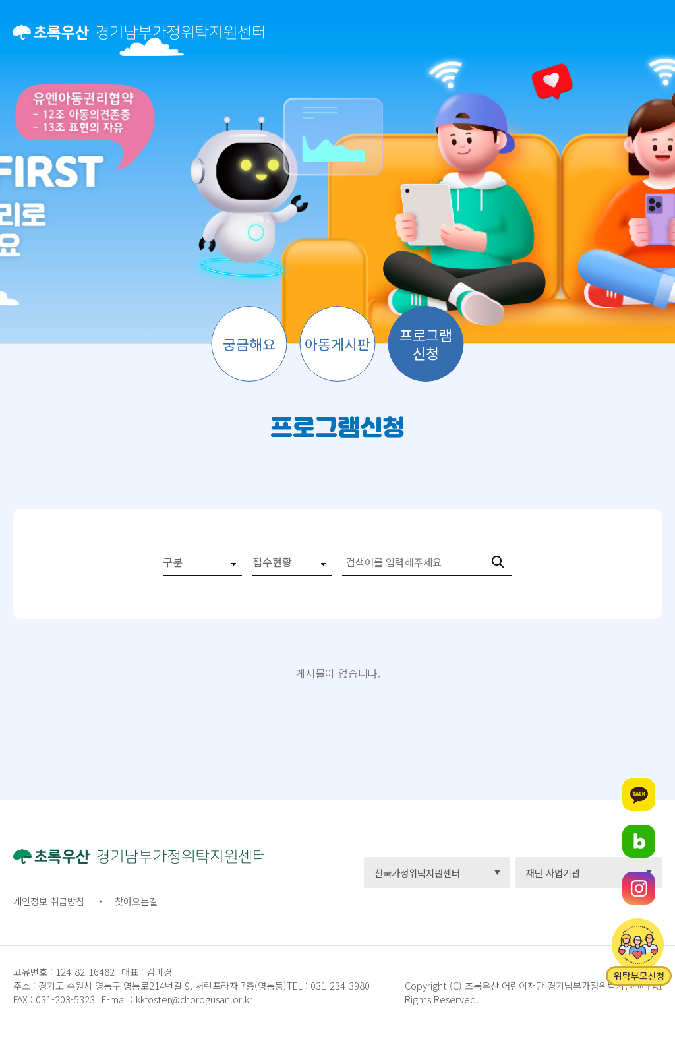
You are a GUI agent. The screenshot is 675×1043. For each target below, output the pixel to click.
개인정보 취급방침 (48, 901)
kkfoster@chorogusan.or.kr (194, 999)
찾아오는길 (136, 901)
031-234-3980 (339, 985)
